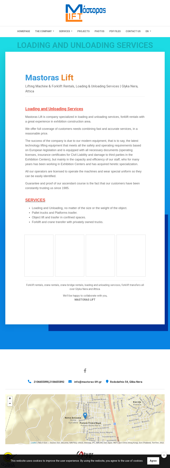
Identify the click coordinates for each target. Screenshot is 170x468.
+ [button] (10, 398)
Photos (99, 31)
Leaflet (33, 443)
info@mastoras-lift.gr (88, 381)
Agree (153, 460)
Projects (83, 31)
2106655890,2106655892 (49, 381)
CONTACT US (133, 31)
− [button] (10, 403)
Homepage (23, 31)
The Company (43, 31)
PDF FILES (115, 31)
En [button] (147, 31)
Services (65, 31)
